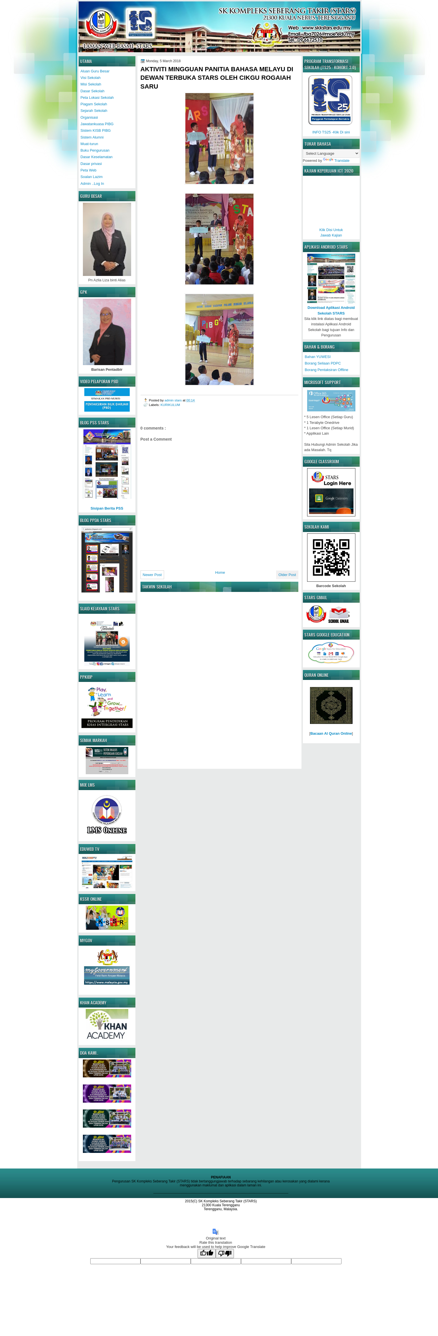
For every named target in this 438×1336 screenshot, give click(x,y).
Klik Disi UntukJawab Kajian (331, 229)
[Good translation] (207, 1253)
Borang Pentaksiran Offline (326, 370)
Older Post (287, 575)
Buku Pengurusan (95, 150)
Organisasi (89, 117)
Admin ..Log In (92, 183)
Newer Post (152, 575)
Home (220, 572)
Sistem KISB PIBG (96, 130)
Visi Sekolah (91, 78)
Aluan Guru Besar (95, 71)
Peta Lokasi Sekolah (97, 97)
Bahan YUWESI (318, 357)
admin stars (174, 400)
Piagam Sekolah (94, 104)
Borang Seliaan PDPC (323, 363)
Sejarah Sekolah (94, 110)
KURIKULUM (170, 405)
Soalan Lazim (92, 177)
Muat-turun (89, 144)
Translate (336, 160)
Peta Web (89, 170)
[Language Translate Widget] (331, 153)
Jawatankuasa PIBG (97, 124)
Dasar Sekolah (92, 91)
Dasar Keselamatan (97, 157)
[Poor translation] (225, 1253)
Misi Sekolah (91, 84)
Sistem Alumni (92, 137)
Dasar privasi (91, 164)
